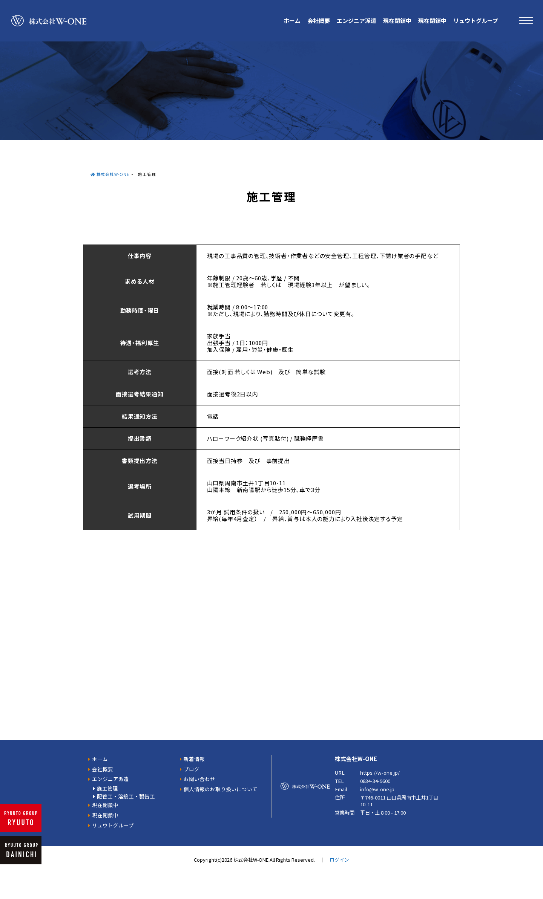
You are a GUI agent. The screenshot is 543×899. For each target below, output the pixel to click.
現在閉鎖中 (397, 20)
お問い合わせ (199, 779)
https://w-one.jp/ (380, 772)
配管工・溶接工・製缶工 (126, 796)
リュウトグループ (475, 20)
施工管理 (107, 788)
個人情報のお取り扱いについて (221, 789)
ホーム (292, 20)
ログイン (339, 859)
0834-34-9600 (375, 780)
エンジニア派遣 (356, 20)
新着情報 (194, 759)
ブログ (191, 769)
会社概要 (318, 20)
